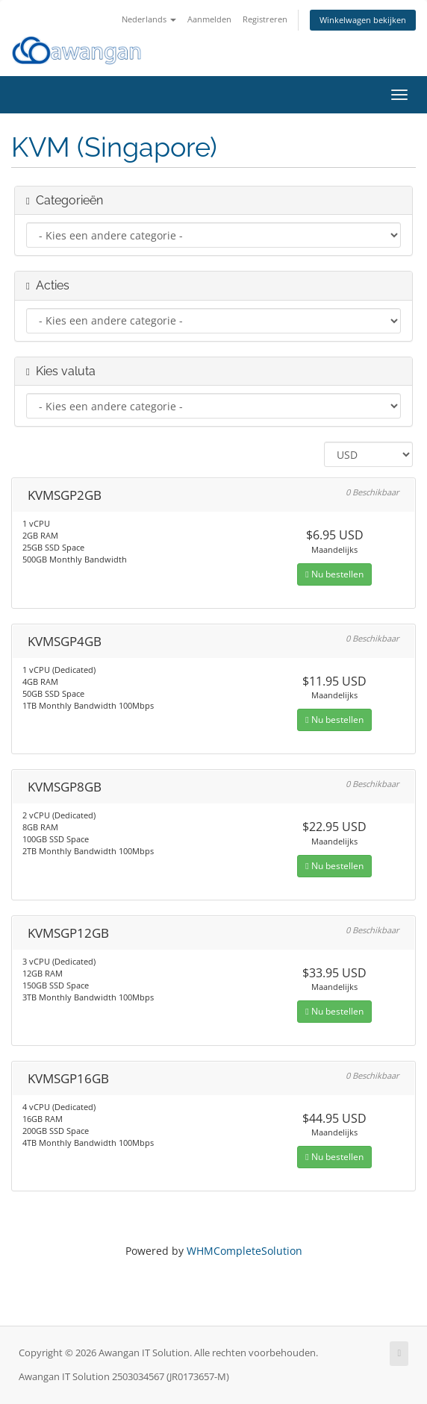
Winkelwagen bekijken (363, 19)
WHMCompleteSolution (244, 1251)
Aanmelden (209, 19)
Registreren (265, 19)
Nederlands (149, 19)
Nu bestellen (334, 574)
